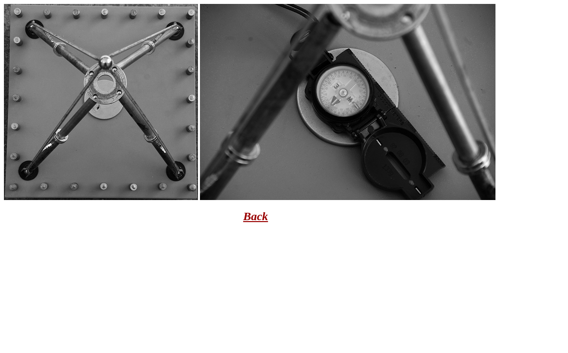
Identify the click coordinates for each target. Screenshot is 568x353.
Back (255, 216)
